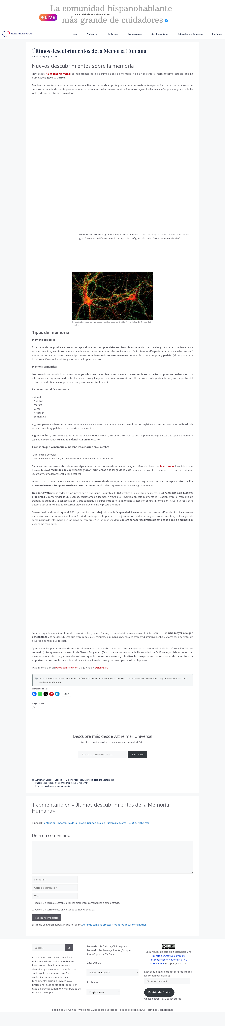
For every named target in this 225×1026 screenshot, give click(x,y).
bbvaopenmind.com (66, 667)
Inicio (78, 34)
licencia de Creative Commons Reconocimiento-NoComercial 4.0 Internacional (168, 959)
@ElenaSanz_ (102, 667)
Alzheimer (96, 34)
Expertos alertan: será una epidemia (52, 786)
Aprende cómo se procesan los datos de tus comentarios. (114, 924)
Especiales (60, 779)
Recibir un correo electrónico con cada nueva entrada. (64, 909)
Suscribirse (137, 754)
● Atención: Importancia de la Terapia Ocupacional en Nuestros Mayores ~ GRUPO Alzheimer (96, 823)
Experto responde (74, 779)
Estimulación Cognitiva (193, 34)
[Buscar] (69, 947)
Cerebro (50, 779)
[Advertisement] (53, 252)
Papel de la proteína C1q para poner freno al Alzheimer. (61, 782)
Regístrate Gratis (159, 992)
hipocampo (167, 466)
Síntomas (116, 34)
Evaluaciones (138, 34)
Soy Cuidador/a (163, 34)
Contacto (217, 34)
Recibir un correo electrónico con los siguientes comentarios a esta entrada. (77, 902)
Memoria (88, 779)
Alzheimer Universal (58, 73)
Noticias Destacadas (104, 779)
